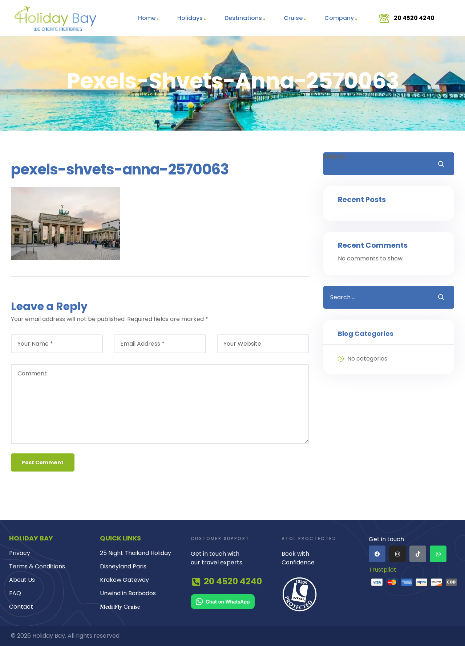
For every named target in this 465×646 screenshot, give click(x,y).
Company (339, 18)
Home (146, 18)
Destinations (243, 18)
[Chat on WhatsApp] (232, 601)
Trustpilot (382, 570)
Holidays (190, 18)
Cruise (293, 18)
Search (334, 156)
